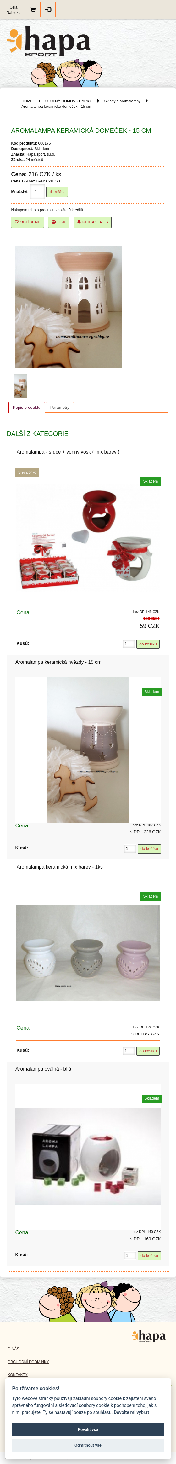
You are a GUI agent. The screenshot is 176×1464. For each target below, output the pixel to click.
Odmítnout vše (88, 1445)
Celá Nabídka (14, 10)
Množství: (19, 191)
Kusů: (22, 643)
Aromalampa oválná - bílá (43, 1069)
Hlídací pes (92, 222)
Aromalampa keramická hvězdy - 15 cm (58, 662)
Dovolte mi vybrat (131, 1412)
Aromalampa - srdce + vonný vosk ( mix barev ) (68, 451)
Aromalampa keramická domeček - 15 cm (56, 106)
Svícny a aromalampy (122, 101)
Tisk (59, 222)
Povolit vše (88, 1429)
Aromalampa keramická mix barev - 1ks (60, 867)
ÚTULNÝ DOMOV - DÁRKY (68, 101)
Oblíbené (27, 222)
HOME (27, 101)
